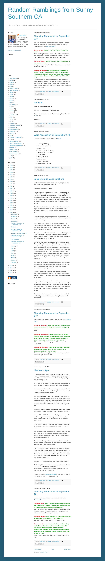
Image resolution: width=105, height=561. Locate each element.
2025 (11, 167)
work (11, 156)
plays (11, 117)
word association (14, 154)
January (13, 262)
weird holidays (13, 151)
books (11, 80)
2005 (11, 265)
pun (11, 121)
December (14, 214)
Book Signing (13, 78)
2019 (11, 181)
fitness (11, 96)
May (12, 253)
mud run (12, 111)
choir (11, 86)
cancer (11, 84)
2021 (11, 177)
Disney (11, 92)
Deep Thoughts (14, 90)
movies (11, 109)
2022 (11, 174)
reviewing (12, 131)
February (13, 260)
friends (11, 98)
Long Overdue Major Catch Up (49, 179)
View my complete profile (14, 50)
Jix (36, 115)
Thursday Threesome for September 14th (17, 236)
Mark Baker (23, 35)
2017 (11, 186)
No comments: (56, 91)
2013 (11, 195)
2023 (11, 172)
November (14, 216)
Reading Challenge (15, 125)
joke (11, 102)
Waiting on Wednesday (16, 143)
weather (12, 147)
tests (11, 135)
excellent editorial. (51, 474)
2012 (11, 198)
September (14, 221)
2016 (11, 188)
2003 (11, 270)
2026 (11, 165)
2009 (11, 205)
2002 (11, 272)
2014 (11, 193)
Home (52, 549)
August (13, 246)
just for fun (12, 104)
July (12, 248)
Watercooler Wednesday (16, 145)
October (13, 219)
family (11, 94)
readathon (12, 123)
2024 (11, 170)
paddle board (13, 115)
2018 (11, 184)
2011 (11, 200)
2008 (11, 207)
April (12, 255)
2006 (11, 212)
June (12, 250)
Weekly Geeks (13, 149)
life (10, 107)
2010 (11, 202)
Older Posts (67, 549)
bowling (12, 82)
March (13, 257)
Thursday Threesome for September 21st (17, 224)
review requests (14, 129)
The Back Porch (51, 46)
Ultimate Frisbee (14, 141)
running (12, 133)
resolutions (12, 127)
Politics (11, 119)
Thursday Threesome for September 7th (17, 242)
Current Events (14, 88)
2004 (11, 267)
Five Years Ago (41, 370)
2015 (11, 191)
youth (11, 158)
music (11, 113)
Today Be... (39, 102)
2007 (11, 209)
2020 (11, 179)
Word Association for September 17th (52, 135)
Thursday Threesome (40, 500)
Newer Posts (37, 549)
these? (59, 139)
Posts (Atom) (44, 552)
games (11, 100)
